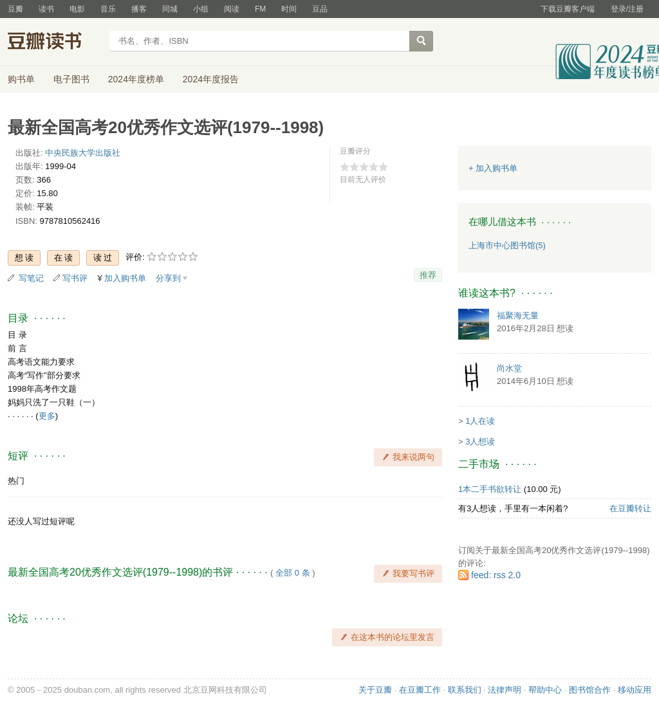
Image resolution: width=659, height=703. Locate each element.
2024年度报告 (211, 79)
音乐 (108, 9)
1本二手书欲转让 (489, 489)
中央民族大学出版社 (82, 153)
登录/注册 (627, 9)
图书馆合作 (590, 690)
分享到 (168, 278)
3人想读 (480, 441)
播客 (139, 9)
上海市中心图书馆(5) (507, 245)
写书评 (75, 278)
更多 (47, 416)
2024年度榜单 (136, 79)
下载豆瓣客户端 (568, 9)
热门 (16, 481)
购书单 (21, 79)
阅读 (231, 9)
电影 (77, 9)
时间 (289, 9)
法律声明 (504, 690)
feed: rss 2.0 (496, 575)
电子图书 (71, 79)
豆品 (320, 9)
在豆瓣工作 (420, 690)
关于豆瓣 (375, 690)
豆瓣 (15, 9)
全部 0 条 (292, 573)
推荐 (428, 275)
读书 (46, 9)
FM (260, 9)
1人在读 (480, 421)
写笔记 (31, 278)
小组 (201, 9)
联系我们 (464, 690)
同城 (170, 9)
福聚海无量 (518, 315)
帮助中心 (545, 690)
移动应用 (634, 690)
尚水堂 (509, 368)
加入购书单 (125, 278)
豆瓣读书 (54, 42)
